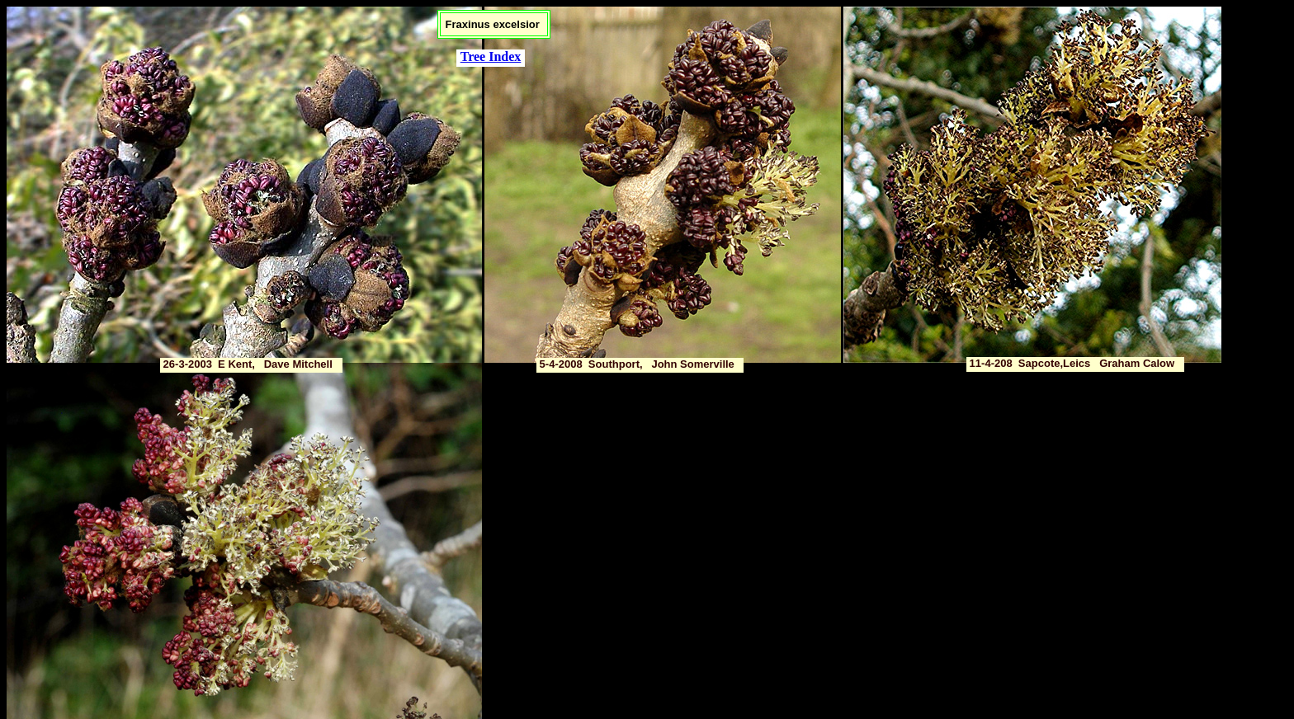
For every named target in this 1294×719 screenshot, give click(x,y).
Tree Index (491, 56)
